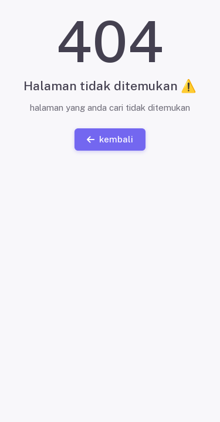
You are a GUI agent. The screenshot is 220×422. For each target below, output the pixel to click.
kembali (110, 139)
